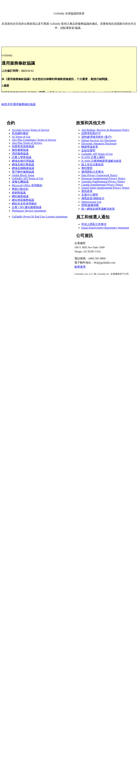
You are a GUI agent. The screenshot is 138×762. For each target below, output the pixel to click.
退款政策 (86, 191)
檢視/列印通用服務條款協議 (18, 104)
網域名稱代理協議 (23, 160)
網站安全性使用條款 (24, 203)
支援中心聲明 (89, 194)
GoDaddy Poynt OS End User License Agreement (39, 216)
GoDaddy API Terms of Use (27, 178)
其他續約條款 (20, 133)
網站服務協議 (20, 196)
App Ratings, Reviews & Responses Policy (105, 129)
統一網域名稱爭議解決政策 (98, 208)
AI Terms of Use (21, 136)
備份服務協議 (20, 149)
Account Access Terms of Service (30, 129)
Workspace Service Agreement (29, 210)
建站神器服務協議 (23, 199)
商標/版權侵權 (90, 205)
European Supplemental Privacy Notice (103, 178)
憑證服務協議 (20, 153)
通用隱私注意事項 (92, 171)
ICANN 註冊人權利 (93, 157)
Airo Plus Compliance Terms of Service (34, 139)
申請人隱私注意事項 (93, 224)
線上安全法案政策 (92, 164)
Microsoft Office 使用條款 (27, 185)
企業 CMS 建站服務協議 (26, 207)
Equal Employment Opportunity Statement (105, 227)
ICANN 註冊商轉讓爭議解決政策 (101, 160)
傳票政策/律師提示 (92, 198)
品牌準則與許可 (91, 133)
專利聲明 (86, 168)
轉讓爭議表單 (89, 146)
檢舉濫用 (80, 266)
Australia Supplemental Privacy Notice (103, 181)
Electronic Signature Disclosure (99, 143)
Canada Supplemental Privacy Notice (102, 184)
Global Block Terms (23, 175)
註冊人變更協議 (21, 157)
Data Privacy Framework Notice (99, 175)
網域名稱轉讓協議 (23, 168)
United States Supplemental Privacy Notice (105, 187)
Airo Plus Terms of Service (27, 142)
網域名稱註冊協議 (23, 164)
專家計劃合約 (20, 189)
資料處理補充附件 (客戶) (96, 136)
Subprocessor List (91, 201)
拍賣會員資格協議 (23, 146)
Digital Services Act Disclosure (98, 140)
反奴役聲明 (88, 150)
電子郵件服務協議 (23, 171)
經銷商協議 (19, 192)
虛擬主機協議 (20, 181)
